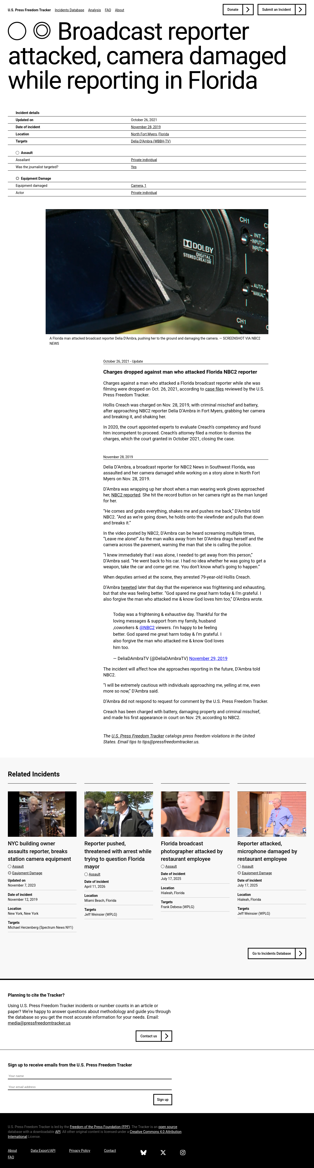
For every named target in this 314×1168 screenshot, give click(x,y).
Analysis (94, 10)
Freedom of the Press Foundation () (100, 1127)
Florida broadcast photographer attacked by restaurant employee (192, 851)
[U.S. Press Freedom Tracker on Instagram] (183, 1153)
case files (214, 389)
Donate (232, 10)
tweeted (129, 587)
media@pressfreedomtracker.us (39, 1023)
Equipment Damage (36, 178)
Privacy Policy (79, 1151)
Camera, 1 (138, 186)
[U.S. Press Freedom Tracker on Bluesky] (143, 1153)
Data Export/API (43, 1151)
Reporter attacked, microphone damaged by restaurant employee (267, 851)
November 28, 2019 (146, 127)
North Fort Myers (144, 134)
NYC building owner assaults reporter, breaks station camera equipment (39, 851)
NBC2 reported (125, 494)
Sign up (163, 1100)
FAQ (108, 10)
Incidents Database (69, 10)
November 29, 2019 (208, 658)
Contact (110, 1151)
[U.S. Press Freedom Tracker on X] (163, 1153)
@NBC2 (147, 627)
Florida (163, 134)
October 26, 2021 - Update (123, 361)
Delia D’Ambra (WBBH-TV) (151, 141)
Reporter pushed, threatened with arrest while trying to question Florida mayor (117, 855)
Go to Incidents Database (271, 953)
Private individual (144, 160)
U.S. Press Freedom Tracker (29, 10)
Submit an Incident (276, 10)
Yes (134, 167)
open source (167, 1127)
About (119, 10)
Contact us (148, 1036)
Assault (27, 153)
